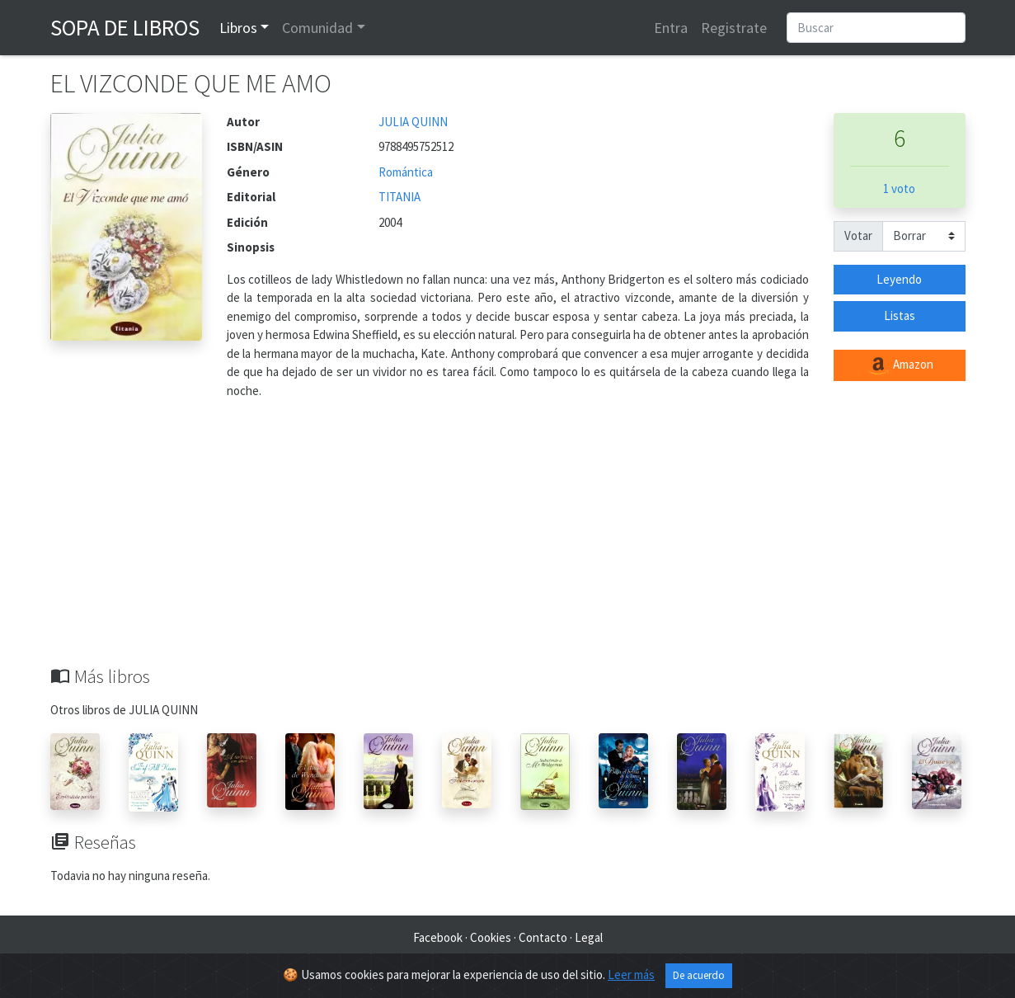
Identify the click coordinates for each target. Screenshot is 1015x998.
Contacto (543, 937)
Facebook (438, 937)
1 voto (899, 188)
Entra (671, 27)
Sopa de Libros (125, 27)
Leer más (631, 974)
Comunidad (317, 27)
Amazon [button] (899, 365)
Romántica (405, 172)
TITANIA (399, 197)
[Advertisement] (508, 541)
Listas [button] (899, 315)
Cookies (490, 937)
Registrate (734, 27)
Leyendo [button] (899, 279)
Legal (589, 937)
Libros (238, 27)
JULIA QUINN (413, 121)
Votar (858, 235)
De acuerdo (699, 975)
